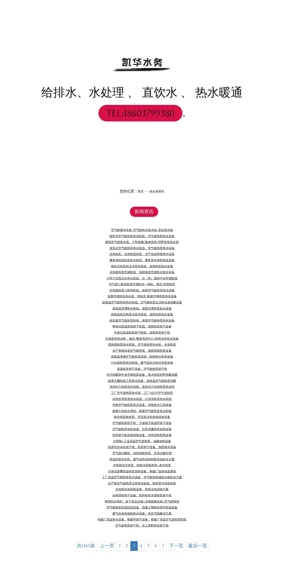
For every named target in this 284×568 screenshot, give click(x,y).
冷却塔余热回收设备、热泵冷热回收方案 (142, 489)
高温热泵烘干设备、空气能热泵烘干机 (142, 369)
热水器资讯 (157, 191)
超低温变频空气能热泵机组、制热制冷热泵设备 (142, 356)
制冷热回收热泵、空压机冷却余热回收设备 (142, 417)
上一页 (103, 546)
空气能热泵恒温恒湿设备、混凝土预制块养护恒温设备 (142, 507)
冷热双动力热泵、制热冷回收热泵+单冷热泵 (142, 465)
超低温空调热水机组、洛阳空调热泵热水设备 (142, 308)
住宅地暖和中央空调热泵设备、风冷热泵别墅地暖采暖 (142, 375)
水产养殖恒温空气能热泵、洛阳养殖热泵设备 (142, 351)
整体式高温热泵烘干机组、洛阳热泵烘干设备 (142, 326)
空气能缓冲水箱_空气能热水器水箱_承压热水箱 (142, 230)
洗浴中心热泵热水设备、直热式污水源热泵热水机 (142, 387)
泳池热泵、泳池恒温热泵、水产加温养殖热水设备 (142, 254)
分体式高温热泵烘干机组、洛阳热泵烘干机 (142, 332)
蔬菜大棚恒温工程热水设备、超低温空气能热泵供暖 (142, 381)
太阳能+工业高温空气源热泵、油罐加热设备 (142, 441)
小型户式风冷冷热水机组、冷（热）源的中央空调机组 (142, 278)
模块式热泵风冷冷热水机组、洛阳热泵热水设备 (142, 266)
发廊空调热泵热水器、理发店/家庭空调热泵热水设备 (142, 296)
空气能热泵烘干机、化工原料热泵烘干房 (142, 525)
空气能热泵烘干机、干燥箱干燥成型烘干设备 (142, 423)
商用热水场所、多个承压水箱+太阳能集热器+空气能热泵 (142, 501)
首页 (139, 191)
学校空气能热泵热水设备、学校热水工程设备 (142, 405)
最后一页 (205, 546)
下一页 (180, 546)
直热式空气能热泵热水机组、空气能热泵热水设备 (142, 248)
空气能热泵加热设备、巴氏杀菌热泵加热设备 (142, 429)
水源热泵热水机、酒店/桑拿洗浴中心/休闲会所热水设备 (142, 339)
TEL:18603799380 (140, 113)
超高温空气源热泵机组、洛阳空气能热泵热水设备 (142, 320)
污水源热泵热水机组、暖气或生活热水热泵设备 (142, 363)
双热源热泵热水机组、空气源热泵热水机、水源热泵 (142, 344)
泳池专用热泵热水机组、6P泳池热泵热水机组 (142, 399)
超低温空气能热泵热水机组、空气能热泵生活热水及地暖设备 (142, 302)
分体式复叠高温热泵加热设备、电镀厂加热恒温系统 (142, 471)
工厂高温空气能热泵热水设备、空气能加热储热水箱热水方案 (142, 477)
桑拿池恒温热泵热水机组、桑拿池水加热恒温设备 (142, 260)
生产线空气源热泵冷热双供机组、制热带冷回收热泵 (142, 483)
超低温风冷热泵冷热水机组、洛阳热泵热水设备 (142, 314)
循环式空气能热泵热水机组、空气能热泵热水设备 (142, 236)
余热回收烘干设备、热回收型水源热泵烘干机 (142, 495)
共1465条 (78, 546)
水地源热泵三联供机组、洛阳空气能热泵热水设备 (142, 290)
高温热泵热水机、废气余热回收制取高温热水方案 (142, 459)
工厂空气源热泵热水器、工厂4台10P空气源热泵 (142, 393)
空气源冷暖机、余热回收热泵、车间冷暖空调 (142, 453)
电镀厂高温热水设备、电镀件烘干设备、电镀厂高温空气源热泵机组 (142, 519)
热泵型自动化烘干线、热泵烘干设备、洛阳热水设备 (142, 447)
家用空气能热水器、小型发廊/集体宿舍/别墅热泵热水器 (142, 242)
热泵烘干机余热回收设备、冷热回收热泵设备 (142, 435)
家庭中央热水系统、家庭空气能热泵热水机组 (142, 411)
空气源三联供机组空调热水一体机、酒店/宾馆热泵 (142, 284)
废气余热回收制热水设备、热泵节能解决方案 (142, 513)
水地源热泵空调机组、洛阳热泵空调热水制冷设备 (142, 272)
